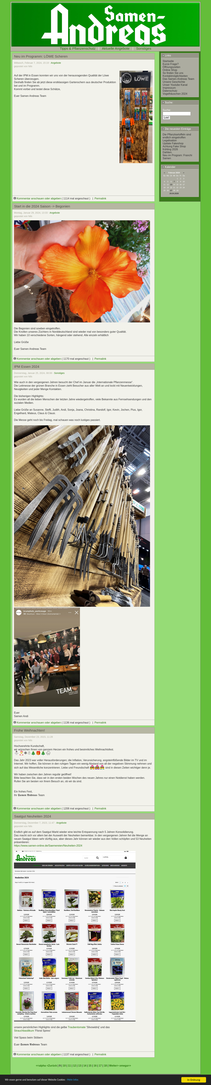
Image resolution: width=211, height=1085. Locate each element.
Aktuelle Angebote (116, 48)
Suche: (167, 102)
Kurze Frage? (171, 64)
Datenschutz (170, 90)
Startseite (168, 61)
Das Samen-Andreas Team (178, 79)
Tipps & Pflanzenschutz (78, 48)
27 (171, 190)
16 (95, 1065)
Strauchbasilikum (24, 1030)
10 (64, 1065)
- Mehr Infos (78, 1080)
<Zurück (52, 1065)
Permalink (100, 198)
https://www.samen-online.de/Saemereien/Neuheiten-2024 (48, 845)
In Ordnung (193, 1080)
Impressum (169, 87)
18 (105, 1065)
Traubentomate (77, 1027)
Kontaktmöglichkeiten (175, 76)
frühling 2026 (170, 149)
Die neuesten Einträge (176, 128)
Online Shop (170, 70)
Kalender (169, 167)
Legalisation (170, 140)
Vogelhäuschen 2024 (175, 93)
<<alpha (41, 1065)
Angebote (56, 63)
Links (166, 55)
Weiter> (114, 1065)
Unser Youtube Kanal (175, 84)
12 (74, 1065)
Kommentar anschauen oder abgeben (38, 198)
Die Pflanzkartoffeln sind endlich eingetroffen (177, 136)
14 (84, 1065)
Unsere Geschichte (174, 81)
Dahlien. (167, 152)
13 (171, 185)
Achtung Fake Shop (174, 146)
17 (100, 1065)
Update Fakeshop (173, 143)
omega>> (125, 1065)
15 (90, 1065)
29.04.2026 (174, 193)
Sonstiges (143, 48)
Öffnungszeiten (171, 67)
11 (69, 1065)
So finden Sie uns (173, 73)
